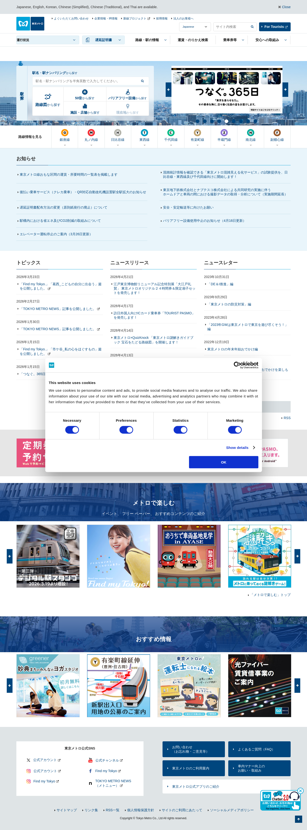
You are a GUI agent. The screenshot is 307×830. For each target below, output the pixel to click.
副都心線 (277, 135)
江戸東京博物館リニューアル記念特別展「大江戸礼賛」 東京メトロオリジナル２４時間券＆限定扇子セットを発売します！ (155, 288)
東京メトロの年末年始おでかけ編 (232, 349)
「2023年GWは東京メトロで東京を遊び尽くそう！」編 (247, 327)
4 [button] (218, 120)
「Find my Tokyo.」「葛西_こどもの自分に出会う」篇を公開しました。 (61, 286)
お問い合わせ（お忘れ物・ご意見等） (190, 749)
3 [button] (211, 120)
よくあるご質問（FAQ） (256, 749)
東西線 (144, 135)
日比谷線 (118, 135)
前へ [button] (168, 89)
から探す (47, 105)
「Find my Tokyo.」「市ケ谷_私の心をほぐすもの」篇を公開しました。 (61, 351)
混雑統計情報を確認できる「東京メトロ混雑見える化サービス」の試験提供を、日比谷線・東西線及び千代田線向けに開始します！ (225, 174)
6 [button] (233, 120)
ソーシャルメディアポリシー (232, 810)
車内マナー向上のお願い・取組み (251, 768)
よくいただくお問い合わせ (71, 18)
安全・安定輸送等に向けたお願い (188, 207)
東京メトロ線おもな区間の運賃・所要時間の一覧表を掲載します (69, 174)
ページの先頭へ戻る (298, 819)
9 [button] (255, 120)
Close (286, 7)
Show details (237, 448)
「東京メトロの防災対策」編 (229, 304)
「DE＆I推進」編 (220, 284)
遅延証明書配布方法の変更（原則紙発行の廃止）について (63, 207)
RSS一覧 (112, 810)
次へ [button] (285, 89)
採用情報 (162, 18)
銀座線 (65, 135)
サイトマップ (67, 810)
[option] (226, 89)
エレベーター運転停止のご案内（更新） (56, 234)
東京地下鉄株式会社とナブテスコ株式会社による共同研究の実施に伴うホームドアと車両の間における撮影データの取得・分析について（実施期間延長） (225, 192)
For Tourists (274, 27)
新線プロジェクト (134, 18)
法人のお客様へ (183, 18)
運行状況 (23, 40)
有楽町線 (197, 135)
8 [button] (247, 120)
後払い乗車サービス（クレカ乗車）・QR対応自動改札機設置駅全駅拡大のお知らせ (83, 192)
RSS (287, 418)
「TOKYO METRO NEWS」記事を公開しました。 (58, 309)
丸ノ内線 (91, 135)
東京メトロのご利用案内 (190, 768)
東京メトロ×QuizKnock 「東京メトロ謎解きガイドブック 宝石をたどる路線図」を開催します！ (154, 340)
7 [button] (240, 120)
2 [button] (204, 120)
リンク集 (91, 810)
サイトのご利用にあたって (182, 810)
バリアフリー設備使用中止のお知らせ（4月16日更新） (206, 221)
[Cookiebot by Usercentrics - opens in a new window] (237, 365)
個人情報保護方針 (140, 810)
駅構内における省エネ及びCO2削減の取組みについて (60, 221)
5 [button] (226, 120)
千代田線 (171, 135)
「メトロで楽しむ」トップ (270, 595)
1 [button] (197, 120)
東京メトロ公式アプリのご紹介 (195, 786)
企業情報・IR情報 (106, 18)
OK (224, 462)
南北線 (250, 135)
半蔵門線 (224, 135)
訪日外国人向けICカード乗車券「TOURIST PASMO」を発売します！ (154, 315)
